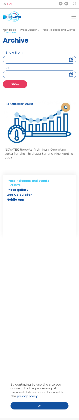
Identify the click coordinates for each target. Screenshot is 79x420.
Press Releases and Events (58, 29)
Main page (9, 29)
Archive (15, 184)
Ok (39, 405)
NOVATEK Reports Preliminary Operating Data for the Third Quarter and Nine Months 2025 (39, 154)
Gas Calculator (19, 194)
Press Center (28, 29)
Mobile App (15, 199)
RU (4, 4)
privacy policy (27, 396)
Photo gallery (17, 190)
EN (10, 4)
